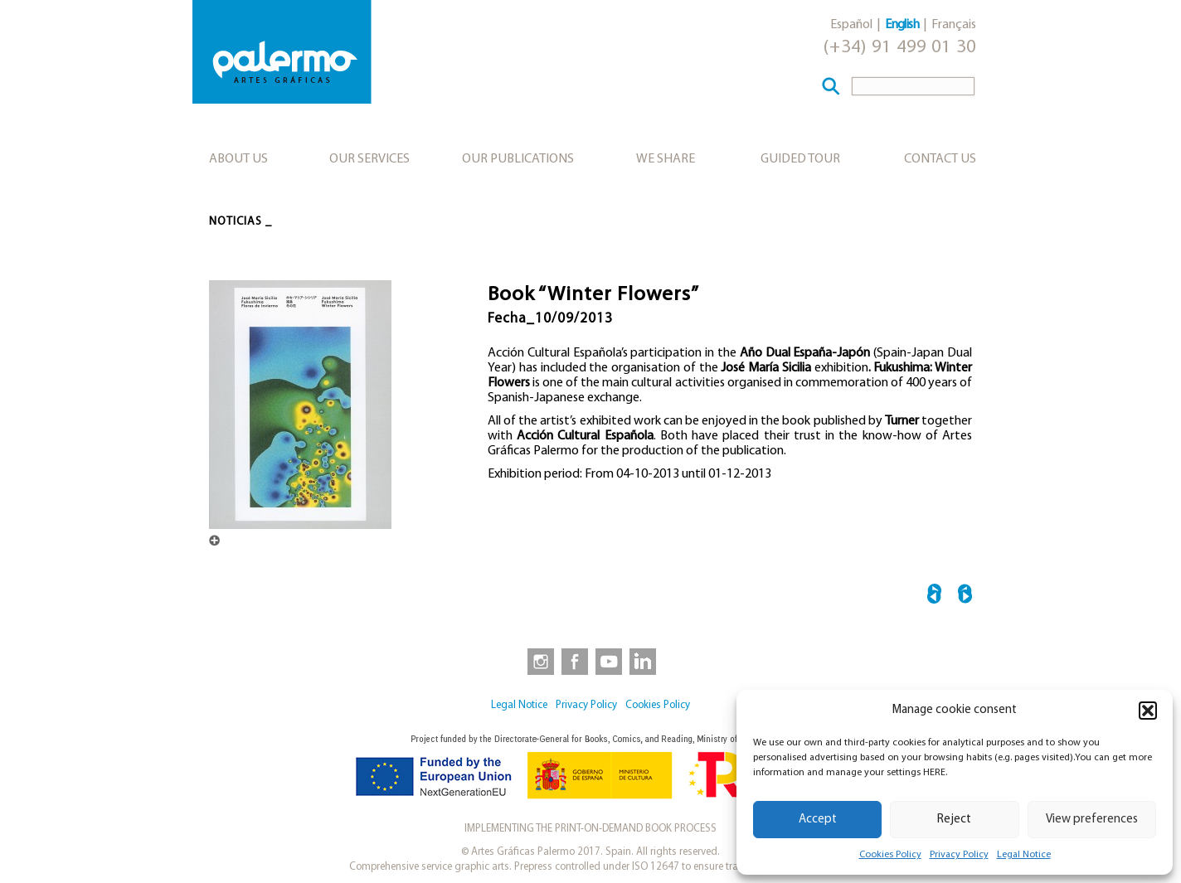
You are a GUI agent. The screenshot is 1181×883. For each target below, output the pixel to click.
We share (665, 159)
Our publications (518, 159)
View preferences (1092, 819)
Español (851, 25)
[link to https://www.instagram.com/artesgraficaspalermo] (537, 661)
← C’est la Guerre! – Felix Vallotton (934, 596)
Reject (954, 819)
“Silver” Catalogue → (965, 596)
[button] (1148, 710)
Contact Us (940, 159)
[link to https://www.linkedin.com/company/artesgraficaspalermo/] (644, 661)
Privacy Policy (959, 855)
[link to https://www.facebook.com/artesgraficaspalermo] (573, 661)
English (902, 25)
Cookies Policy (890, 855)
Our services (369, 159)
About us (238, 159)
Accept (818, 819)
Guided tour (800, 159)
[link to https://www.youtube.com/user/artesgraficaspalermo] (608, 661)
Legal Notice (1024, 855)
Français (953, 25)
